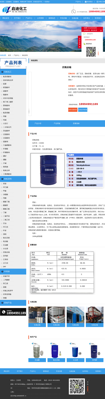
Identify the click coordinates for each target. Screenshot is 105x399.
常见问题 (63, 18)
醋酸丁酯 (6, 202)
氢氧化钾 (6, 171)
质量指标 (76, 123)
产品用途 (57, 123)
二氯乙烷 (6, 220)
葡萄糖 (5, 167)
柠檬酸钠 (6, 152)
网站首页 (5, 18)
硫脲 (4, 84)
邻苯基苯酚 (7, 294)
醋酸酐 (5, 205)
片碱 (4, 163)
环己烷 (5, 227)
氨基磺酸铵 (7, 77)
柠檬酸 (5, 149)
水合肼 (5, 249)
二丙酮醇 (6, 280)
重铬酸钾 (6, 109)
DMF (4, 267)
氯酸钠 (5, 95)
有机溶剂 (25, 55)
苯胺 (4, 184)
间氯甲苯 (6, 276)
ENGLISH (102, 2)
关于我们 (17, 18)
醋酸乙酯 (6, 209)
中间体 (7, 272)
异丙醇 (5, 256)
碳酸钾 (5, 91)
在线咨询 (88, 34)
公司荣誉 (40, 18)
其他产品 (8, 303)
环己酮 (5, 187)
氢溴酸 (5, 241)
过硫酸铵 (6, 134)
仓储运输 (75, 18)
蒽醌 (4, 287)
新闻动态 (52, 18)
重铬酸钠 (6, 106)
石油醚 (5, 245)
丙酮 (4, 198)
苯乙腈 (5, 284)
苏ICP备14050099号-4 (18, 396)
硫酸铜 (5, 142)
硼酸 (4, 160)
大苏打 (5, 124)
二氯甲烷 (6, 216)
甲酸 (4, 191)
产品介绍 (38, 123)
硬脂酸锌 (6, 87)
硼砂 (4, 156)
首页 (9, 55)
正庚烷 (5, 259)
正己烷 (5, 263)
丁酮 (4, 213)
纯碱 (4, 120)
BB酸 (5, 298)
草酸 (4, 116)
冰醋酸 (5, 195)
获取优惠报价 (72, 110)
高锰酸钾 (6, 131)
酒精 (4, 234)
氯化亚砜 (6, 238)
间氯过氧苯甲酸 (6, 291)
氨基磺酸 (6, 113)
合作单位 (86, 18)
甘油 (4, 223)
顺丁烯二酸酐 (8, 102)
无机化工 (8, 72)
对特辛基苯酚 (8, 98)
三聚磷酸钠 (7, 174)
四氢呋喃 (6, 252)
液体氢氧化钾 (8, 80)
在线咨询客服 (82, 110)
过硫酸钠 (6, 138)
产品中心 (78, 2)
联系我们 (90, 2)
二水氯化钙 (7, 127)
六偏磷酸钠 (7, 145)
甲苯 (4, 231)
